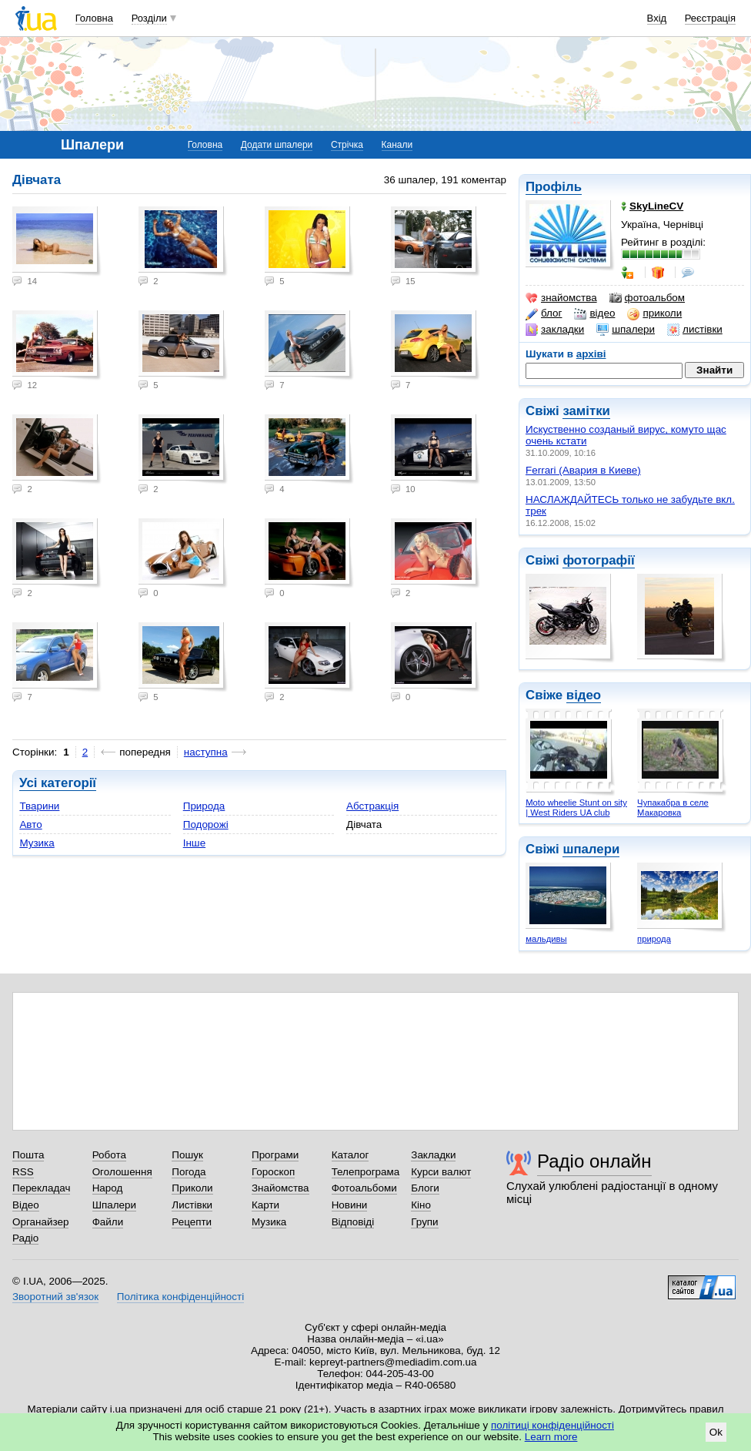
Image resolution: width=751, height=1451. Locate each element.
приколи (654, 313)
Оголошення (122, 1172)
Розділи (149, 18)
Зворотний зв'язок (55, 1296)
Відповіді (353, 1222)
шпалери (625, 329)
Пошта (28, 1155)
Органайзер (40, 1222)
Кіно (421, 1205)
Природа (204, 806)
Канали (397, 144)
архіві (591, 354)
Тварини (39, 806)
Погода (188, 1172)
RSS (23, 1172)
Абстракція (372, 806)
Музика (36, 843)
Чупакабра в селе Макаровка (673, 807)
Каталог (350, 1155)
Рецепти (192, 1222)
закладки (555, 329)
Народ (107, 1188)
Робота (109, 1155)
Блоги (425, 1188)
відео (594, 313)
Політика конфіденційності (180, 1296)
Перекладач (41, 1188)
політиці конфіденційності (552, 1425)
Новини (350, 1205)
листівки (695, 329)
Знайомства (280, 1188)
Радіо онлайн (594, 1161)
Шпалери (114, 1205)
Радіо (25, 1238)
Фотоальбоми (364, 1188)
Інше (194, 843)
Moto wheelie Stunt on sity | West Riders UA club (576, 807)
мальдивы (546, 938)
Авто (30, 824)
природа (654, 938)
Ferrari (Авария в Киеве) (583, 470)
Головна (94, 18)
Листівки (192, 1205)
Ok (716, 1432)
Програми (275, 1155)
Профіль (554, 186)
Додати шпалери (276, 144)
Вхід (657, 18)
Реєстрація (710, 18)
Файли (108, 1222)
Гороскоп (273, 1172)
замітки (586, 411)
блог (544, 313)
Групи (424, 1222)
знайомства (561, 298)
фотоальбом (647, 298)
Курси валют (441, 1172)
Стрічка (347, 144)
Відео (25, 1205)
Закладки (433, 1155)
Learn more (551, 1437)
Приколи (192, 1188)
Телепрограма (366, 1172)
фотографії (598, 560)
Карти (265, 1205)
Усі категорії (57, 783)
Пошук (187, 1155)
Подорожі (206, 824)
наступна (206, 752)
